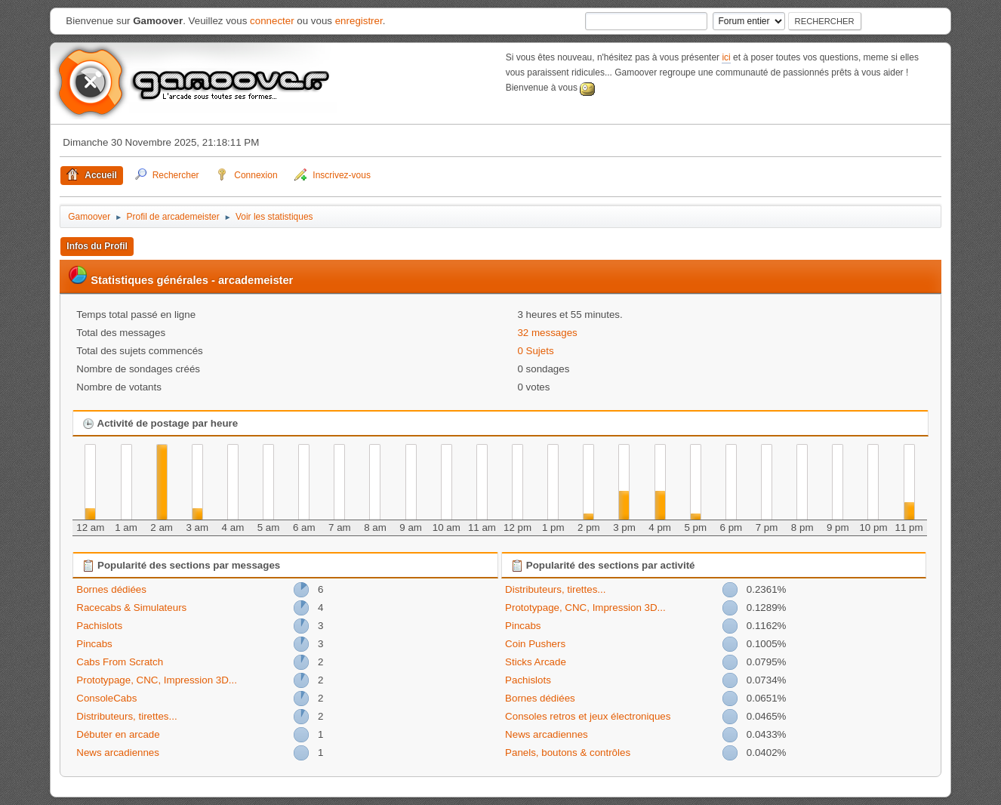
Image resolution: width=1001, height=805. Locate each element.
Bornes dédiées (111, 589)
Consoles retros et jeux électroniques (587, 716)
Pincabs (94, 643)
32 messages (547, 332)
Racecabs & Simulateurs (131, 607)
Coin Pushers (535, 643)
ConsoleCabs (106, 698)
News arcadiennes (117, 752)
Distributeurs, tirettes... (126, 716)
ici (726, 57)
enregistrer (359, 20)
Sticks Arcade (535, 662)
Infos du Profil (97, 246)
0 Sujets (535, 350)
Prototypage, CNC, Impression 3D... (156, 680)
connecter (272, 20)
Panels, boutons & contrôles (567, 752)
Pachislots (99, 625)
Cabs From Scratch (119, 662)
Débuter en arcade (117, 734)
